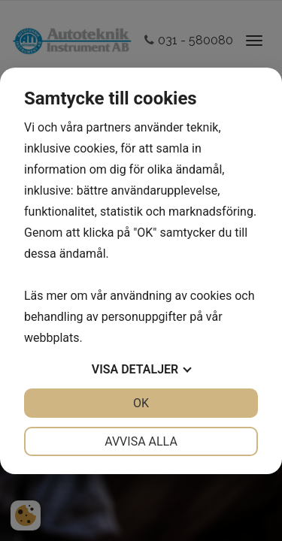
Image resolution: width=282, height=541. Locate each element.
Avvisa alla (141, 441)
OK (141, 403)
